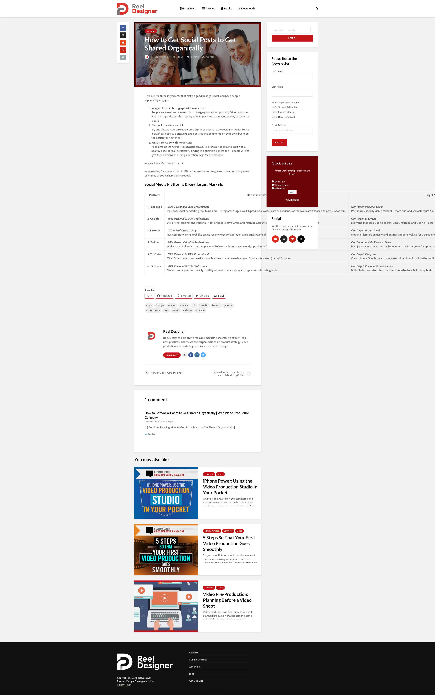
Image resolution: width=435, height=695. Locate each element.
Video (220, 474)
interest (184, 305)
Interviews (188, 8)
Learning (150, 31)
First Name (277, 70)
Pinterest (156, 266)
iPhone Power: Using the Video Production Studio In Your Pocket (230, 486)
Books (226, 8)
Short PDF (279, 181)
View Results (292, 199)
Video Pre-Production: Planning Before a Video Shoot (227, 600)
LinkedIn (155, 230)
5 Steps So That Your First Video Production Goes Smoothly (229, 543)
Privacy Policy (124, 684)
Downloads (246, 8)
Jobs (191, 673)
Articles (208, 8)
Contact (193, 652)
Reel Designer (154, 56)
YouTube (155, 254)
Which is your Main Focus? (285, 102)
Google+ (155, 218)
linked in (204, 305)
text (166, 310)
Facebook (156, 206)
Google (160, 305)
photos (228, 305)
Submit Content (198, 659)
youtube (200, 310)
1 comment (195, 56)
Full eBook (279, 188)
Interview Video (212, 531)
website (187, 310)
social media (153, 310)
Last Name (277, 86)
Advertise (194, 666)
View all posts (172, 355)
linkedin (216, 305)
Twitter (154, 242)
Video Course (281, 185)
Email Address (292, 129)
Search (292, 38)
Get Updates (196, 680)
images (172, 305)
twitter (175, 310)
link (193, 305)
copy (149, 305)
